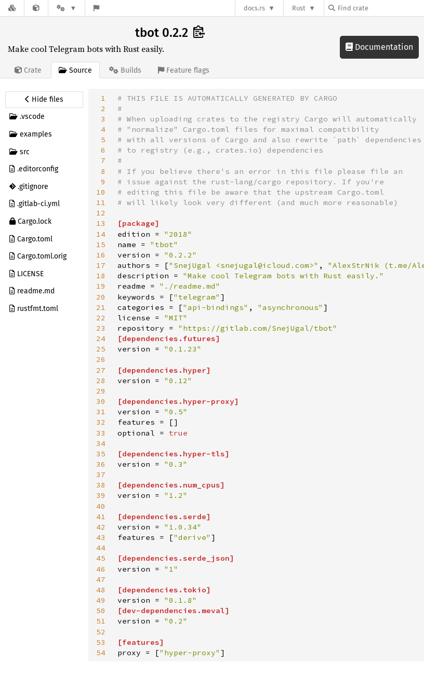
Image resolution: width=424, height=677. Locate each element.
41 (100, 516)
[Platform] (66, 8)
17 (100, 265)
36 (100, 464)
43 (100, 537)
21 (100, 307)
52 (100, 632)
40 (100, 506)
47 (100, 579)
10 (100, 192)
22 (100, 317)
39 (100, 495)
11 (100, 202)
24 (100, 338)
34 (100, 443)
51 (100, 621)
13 (100, 223)
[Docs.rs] (12, 8)
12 (100, 213)
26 (100, 359)
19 (100, 286)
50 (100, 610)
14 (100, 234)
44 (100, 547)
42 (100, 527)
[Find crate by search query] (380, 8)
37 (100, 474)
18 (100, 275)
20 (100, 297)
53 (100, 642)
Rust (299, 8)
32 (100, 422)
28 (100, 380)
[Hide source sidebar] (44, 99)
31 (100, 411)
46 (100, 569)
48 (100, 589)
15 (100, 244)
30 (100, 401)
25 (100, 349)
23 (100, 328)
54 (100, 652)
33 (100, 433)
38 (100, 485)
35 (100, 453)
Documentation (379, 47)
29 (100, 391)
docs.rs (254, 8)
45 (100, 558)
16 (100, 255)
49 (100, 600)
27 (100, 370)
